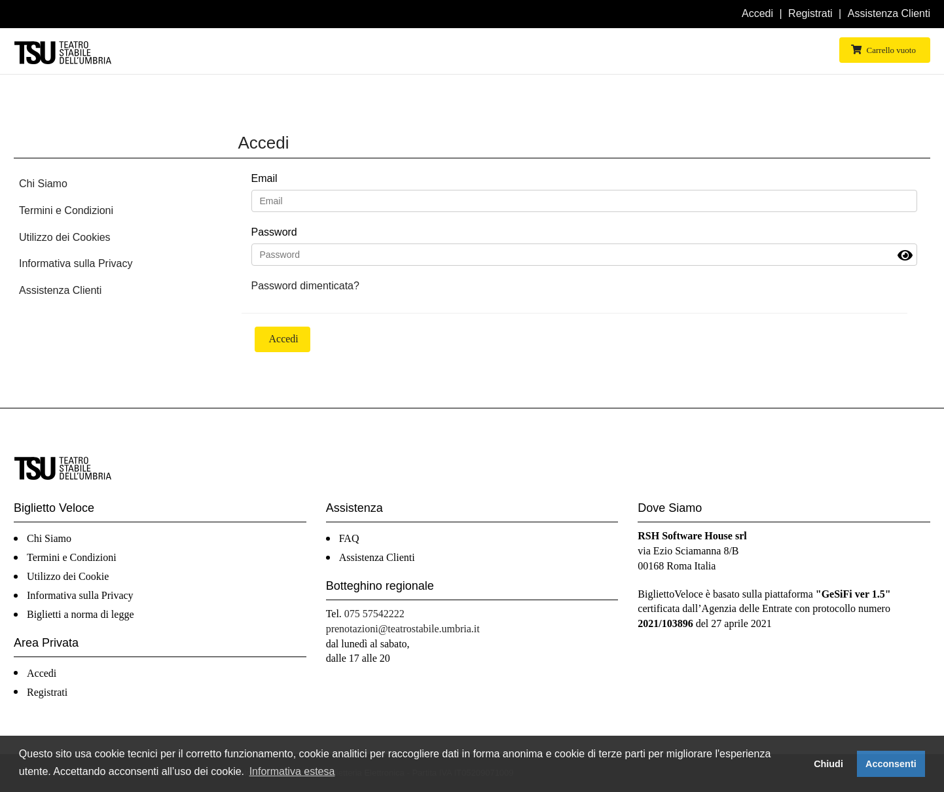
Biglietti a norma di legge (80, 614)
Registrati (810, 13)
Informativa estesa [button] (292, 771)
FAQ (349, 538)
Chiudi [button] (828, 764)
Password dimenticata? (305, 285)
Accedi (757, 13)
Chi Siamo (43, 183)
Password (274, 232)
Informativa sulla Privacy (75, 263)
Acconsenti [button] (891, 764)
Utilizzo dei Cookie (68, 576)
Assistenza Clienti (889, 13)
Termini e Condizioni (66, 210)
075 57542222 (374, 613)
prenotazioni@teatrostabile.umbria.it (403, 628)
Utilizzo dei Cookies (65, 237)
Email (264, 178)
